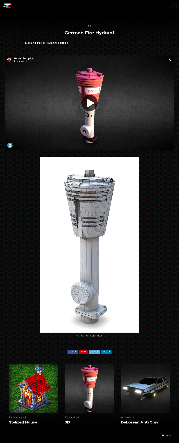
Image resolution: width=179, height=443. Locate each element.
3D (89, 26)
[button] (167, 435)
